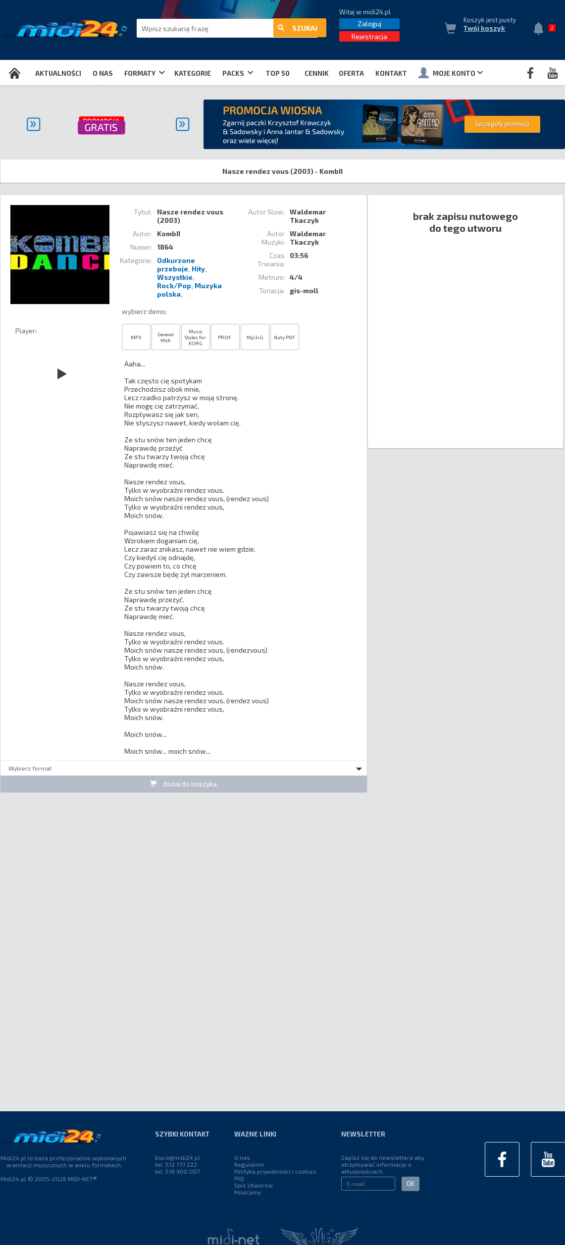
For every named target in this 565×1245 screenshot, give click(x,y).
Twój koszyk (484, 28)
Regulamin (249, 1164)
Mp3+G (255, 337)
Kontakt (391, 73)
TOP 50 (278, 73)
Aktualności (58, 73)
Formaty (144, 73)
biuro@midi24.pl (177, 1157)
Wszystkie (175, 277)
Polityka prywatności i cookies (275, 1171)
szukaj (297, 28)
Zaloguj (369, 23)
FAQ (239, 1178)
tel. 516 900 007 (177, 1171)
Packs (237, 73)
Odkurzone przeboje (176, 264)
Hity (198, 268)
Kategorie (192, 73)
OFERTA (351, 73)
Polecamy (247, 1192)
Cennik (317, 73)
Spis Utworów (253, 1185)
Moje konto (450, 72)
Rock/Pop (174, 285)
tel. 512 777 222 (176, 1164)
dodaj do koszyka (183, 783)
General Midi (165, 337)
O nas (103, 73)
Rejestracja (369, 36)
